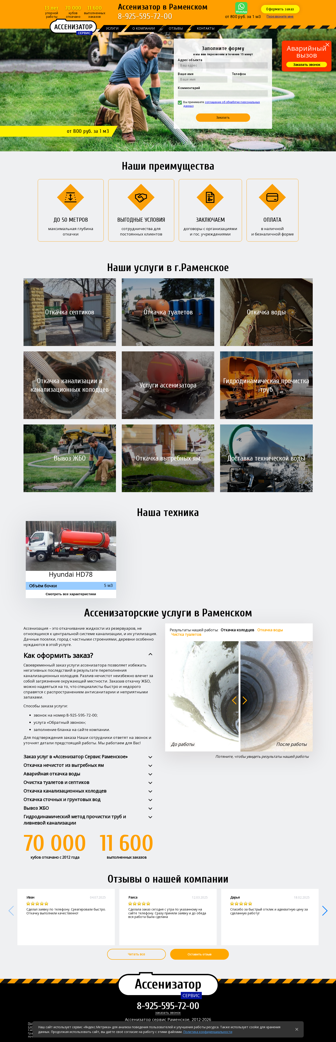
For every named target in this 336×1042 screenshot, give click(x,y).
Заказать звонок (306, 64)
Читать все (136, 954)
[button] (325, 911)
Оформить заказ (280, 9)
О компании (143, 28)
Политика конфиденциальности (207, 1032)
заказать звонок (168, 1013)
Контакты (205, 28)
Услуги (112, 28)
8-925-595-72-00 (145, 16)
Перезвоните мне (280, 16)
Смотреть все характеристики (71, 594)
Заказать (223, 117)
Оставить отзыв (199, 954)
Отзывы (176, 28)
